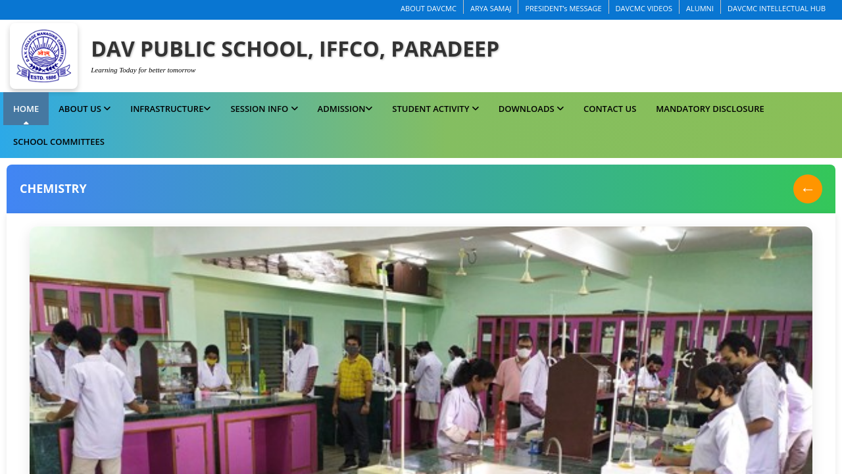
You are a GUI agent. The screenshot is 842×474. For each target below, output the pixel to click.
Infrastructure (170, 109)
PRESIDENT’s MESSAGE (563, 8)
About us (85, 109)
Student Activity (435, 109)
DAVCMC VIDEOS (644, 8)
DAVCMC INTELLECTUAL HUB (777, 8)
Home (26, 109)
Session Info (263, 109)
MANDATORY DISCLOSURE (710, 109)
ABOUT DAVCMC (429, 8)
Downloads (531, 109)
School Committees (59, 141)
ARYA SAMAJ (491, 8)
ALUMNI (700, 8)
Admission (345, 109)
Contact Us (609, 109)
